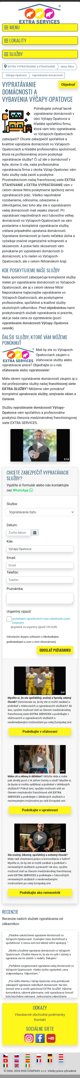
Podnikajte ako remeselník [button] (40, 893)
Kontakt (40, 1020)
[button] (40, 27)
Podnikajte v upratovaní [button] (40, 810)
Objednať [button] (68, 85)
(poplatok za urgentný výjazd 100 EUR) (34, 627)
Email (11, 558)
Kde (9, 541)
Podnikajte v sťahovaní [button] (39, 732)
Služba (12, 504)
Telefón (12, 572)
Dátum (12, 525)
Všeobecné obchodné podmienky (40, 1015)
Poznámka (15, 589)
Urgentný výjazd (19, 611)
